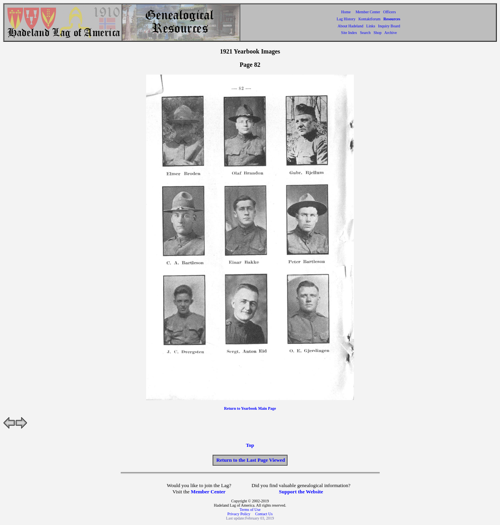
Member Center (368, 12)
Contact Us (264, 514)
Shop (377, 32)
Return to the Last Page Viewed (250, 460)
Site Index (349, 32)
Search (365, 32)
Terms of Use (250, 509)
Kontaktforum (369, 19)
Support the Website (301, 492)
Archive (390, 32)
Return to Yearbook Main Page (250, 408)
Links (370, 26)
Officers (389, 12)
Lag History (346, 19)
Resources (392, 19)
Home (345, 12)
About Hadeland (350, 26)
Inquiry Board (389, 26)
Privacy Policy (239, 514)
